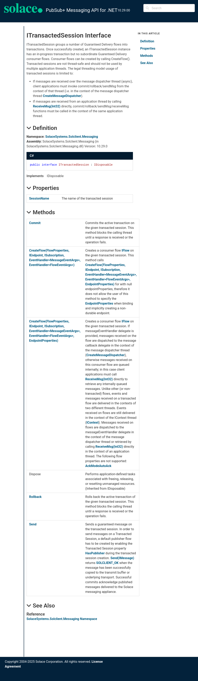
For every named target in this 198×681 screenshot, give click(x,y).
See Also (146, 63)
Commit (35, 223)
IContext (92, 422)
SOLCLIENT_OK (107, 563)
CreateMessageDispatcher (62, 96)
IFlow (125, 250)
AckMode (92, 466)
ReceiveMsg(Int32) (46, 106)
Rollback (35, 497)
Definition (147, 41)
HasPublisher (95, 553)
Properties (147, 48)
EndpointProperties (99, 303)
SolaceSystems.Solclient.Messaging (71, 137)
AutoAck (105, 466)
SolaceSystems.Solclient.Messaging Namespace (62, 619)
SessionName (39, 198)
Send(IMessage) (122, 558)
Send (32, 524)
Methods (146, 56)
